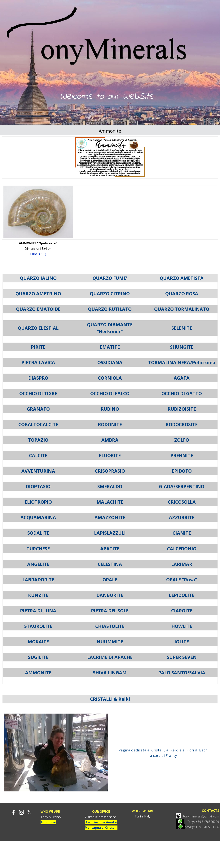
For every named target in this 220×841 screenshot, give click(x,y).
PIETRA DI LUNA (38, 610)
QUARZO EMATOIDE (38, 309)
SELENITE (181, 328)
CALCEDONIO (181, 548)
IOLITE (181, 641)
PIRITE (38, 347)
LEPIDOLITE (181, 595)
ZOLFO (181, 440)
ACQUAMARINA (38, 517)
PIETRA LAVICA (38, 362)
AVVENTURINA (38, 471)
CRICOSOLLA (182, 502)
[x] (29, 812)
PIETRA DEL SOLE (110, 610)
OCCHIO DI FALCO (110, 393)
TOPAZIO (38, 440)
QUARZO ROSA (181, 293)
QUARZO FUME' (110, 278)
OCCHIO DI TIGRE (38, 393)
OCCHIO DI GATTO (181, 393)
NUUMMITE (110, 641)
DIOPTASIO (38, 486)
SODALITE (38, 533)
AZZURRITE (181, 517)
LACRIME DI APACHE (110, 657)
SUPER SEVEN (182, 657)
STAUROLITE (38, 626)
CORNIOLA (110, 378)
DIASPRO (38, 378)
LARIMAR (181, 564)
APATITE (109, 548)
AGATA (182, 378)
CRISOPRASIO (110, 471)
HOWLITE (181, 626)
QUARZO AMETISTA (182, 278)
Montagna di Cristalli (101, 828)
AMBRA (109, 440)
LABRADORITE (38, 579)
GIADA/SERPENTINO (181, 486)
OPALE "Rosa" (181, 579)
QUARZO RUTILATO (110, 309)
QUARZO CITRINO (110, 293)
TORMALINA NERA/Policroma (181, 362)
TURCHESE (38, 548)
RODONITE (110, 424)
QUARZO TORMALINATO (181, 309)
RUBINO (110, 409)
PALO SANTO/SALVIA (181, 672)
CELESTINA (110, 564)
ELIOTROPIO (38, 502)
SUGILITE (38, 657)
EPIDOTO (182, 471)
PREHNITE (181, 455)
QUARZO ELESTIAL (38, 328)
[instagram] (21, 812)
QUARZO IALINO (38, 278)
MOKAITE (38, 641)
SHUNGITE (181, 347)
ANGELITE (38, 564)
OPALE (110, 579)
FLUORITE (110, 455)
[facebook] (13, 812)
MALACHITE (110, 502)
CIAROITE (181, 610)
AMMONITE (38, 672)
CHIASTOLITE (110, 626)
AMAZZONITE (110, 517)
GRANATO (38, 409)
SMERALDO (109, 486)
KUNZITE (38, 595)
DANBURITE (109, 595)
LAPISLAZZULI (110, 533)
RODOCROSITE (182, 424)
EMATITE (110, 347)
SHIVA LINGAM (110, 672)
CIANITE (182, 533)
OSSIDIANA (109, 362)
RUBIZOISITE (182, 409)
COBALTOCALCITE (38, 424)
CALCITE (38, 455)
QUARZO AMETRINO (38, 293)
